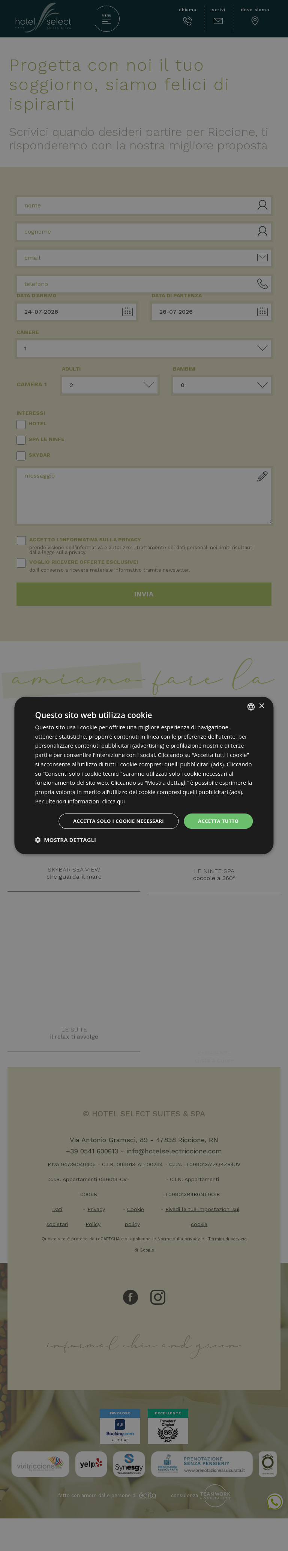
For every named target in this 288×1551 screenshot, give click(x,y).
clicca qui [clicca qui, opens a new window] (114, 800)
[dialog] (143, 775)
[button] (65, 840)
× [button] (261, 706)
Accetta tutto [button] (216, 820)
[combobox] (251, 706)
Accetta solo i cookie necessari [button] (112, 820)
